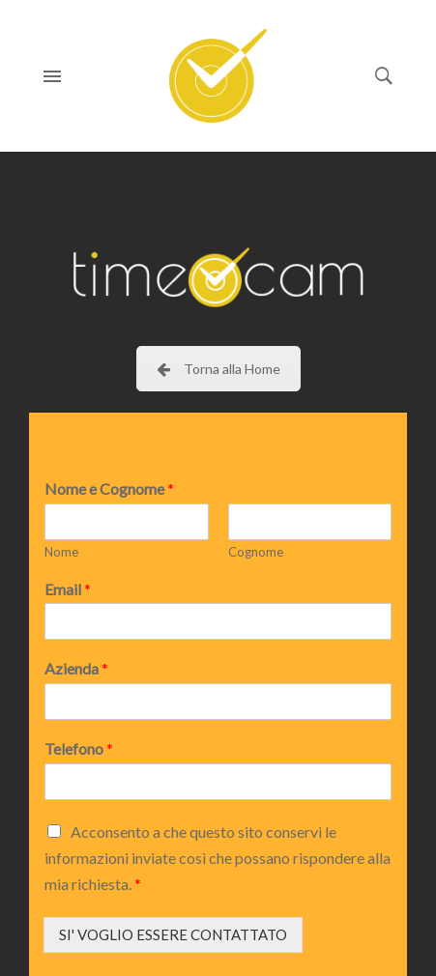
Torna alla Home (218, 368)
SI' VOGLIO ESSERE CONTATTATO (173, 934)
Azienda (76, 668)
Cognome (255, 552)
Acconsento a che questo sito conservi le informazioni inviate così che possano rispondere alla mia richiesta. (217, 857)
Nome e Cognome (109, 488)
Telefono (78, 748)
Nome (61, 552)
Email (67, 589)
